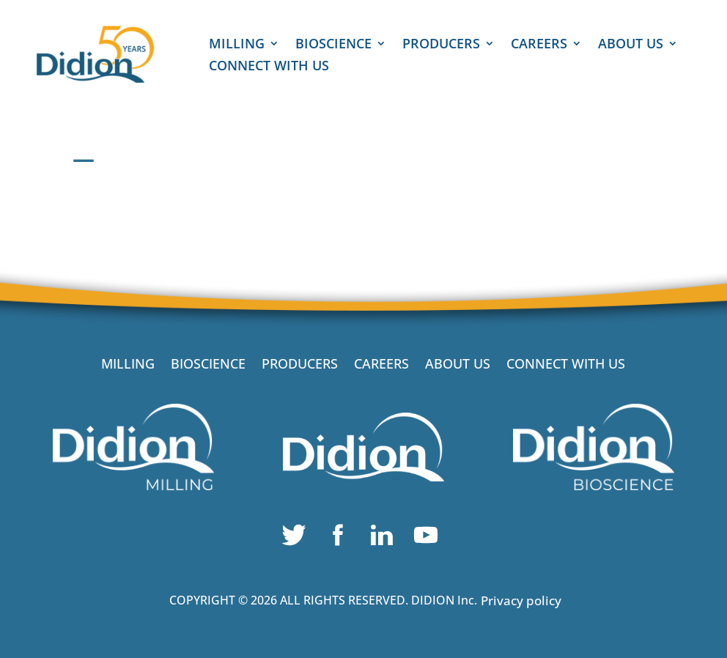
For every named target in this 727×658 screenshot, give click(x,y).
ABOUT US (630, 45)
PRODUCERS (441, 45)
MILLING (237, 45)
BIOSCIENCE (333, 45)
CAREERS (539, 45)
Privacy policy (521, 600)
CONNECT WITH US (269, 67)
